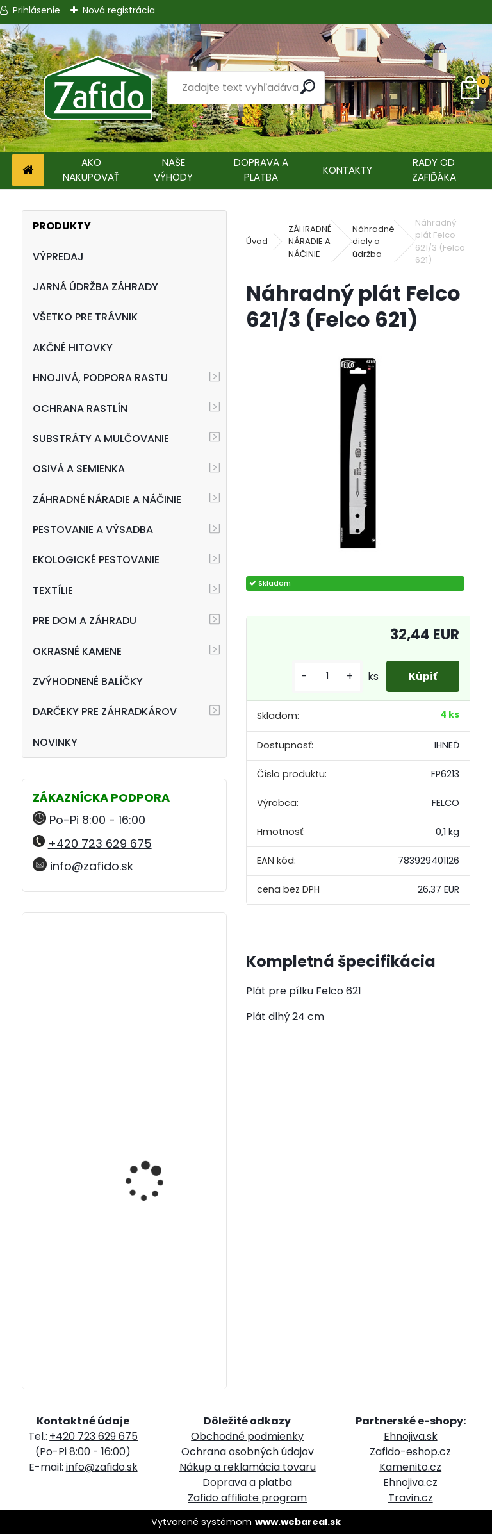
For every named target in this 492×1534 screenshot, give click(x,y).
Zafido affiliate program (247, 1497)
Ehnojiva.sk (411, 1436)
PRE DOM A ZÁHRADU (84, 620)
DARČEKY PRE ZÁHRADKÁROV (105, 711)
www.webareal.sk (298, 1521)
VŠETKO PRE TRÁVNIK (85, 316)
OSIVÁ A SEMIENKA (79, 468)
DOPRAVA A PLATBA (261, 170)
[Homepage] (28, 170)
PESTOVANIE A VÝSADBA (93, 529)
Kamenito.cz (410, 1467)
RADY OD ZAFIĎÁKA (434, 170)
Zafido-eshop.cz (410, 1451)
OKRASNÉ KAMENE (77, 651)
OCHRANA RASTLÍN (80, 408)
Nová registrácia (119, 10)
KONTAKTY (347, 170)
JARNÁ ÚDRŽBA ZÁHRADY (95, 286)
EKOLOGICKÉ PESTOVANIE (96, 559)
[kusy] (320, 676)
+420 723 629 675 (100, 844)
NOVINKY (55, 742)
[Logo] (98, 88)
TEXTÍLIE (53, 590)
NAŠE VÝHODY (173, 170)
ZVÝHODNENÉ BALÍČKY (88, 681)
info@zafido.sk (91, 866)
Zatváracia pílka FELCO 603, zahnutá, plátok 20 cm (160, 986)
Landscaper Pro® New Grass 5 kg (155, 1103)
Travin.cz (410, 1497)
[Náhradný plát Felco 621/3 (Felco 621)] (358, 455)
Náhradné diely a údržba (373, 241)
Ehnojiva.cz (410, 1482)
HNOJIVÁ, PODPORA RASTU (100, 377)
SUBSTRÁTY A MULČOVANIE (101, 438)
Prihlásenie (36, 10)
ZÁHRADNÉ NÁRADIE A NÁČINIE (107, 499)
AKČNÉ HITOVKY (73, 347)
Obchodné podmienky (247, 1436)
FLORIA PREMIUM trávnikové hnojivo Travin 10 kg (147, 1288)
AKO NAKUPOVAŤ (91, 170)
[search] (309, 86)
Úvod (257, 241)
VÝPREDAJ (58, 256)
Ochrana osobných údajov (247, 1451)
